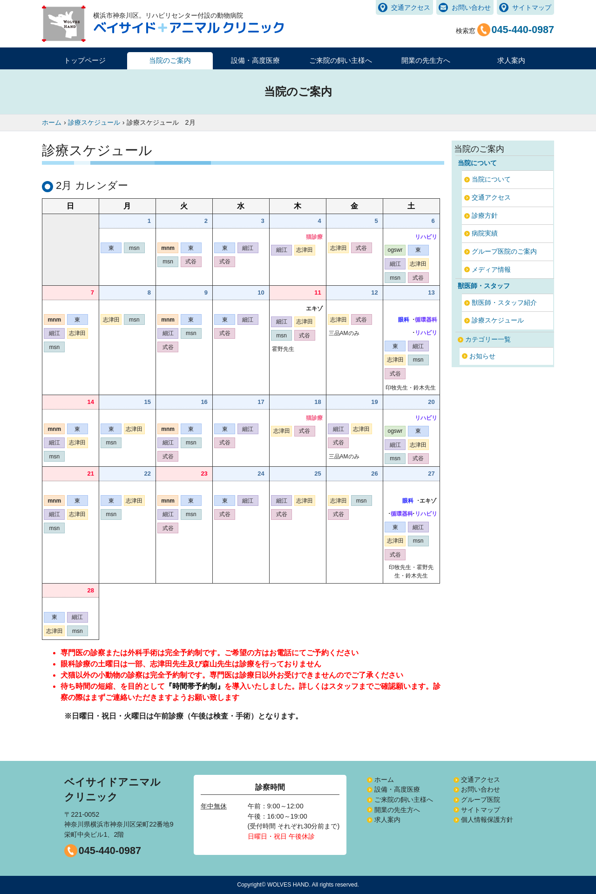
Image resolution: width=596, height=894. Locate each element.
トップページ (85, 60)
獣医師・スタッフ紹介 (504, 302)
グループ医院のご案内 (504, 251)
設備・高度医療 (397, 789)
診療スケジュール (498, 320)
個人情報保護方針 (487, 819)
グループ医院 (480, 799)
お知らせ (482, 356)
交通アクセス (410, 7)
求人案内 (511, 60)
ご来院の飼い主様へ (403, 799)
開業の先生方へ (397, 809)
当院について (491, 179)
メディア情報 (491, 269)
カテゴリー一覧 (488, 339)
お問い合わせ (471, 7)
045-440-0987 (110, 850)
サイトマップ (531, 7)
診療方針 (485, 215)
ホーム (384, 779)
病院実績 (485, 233)
